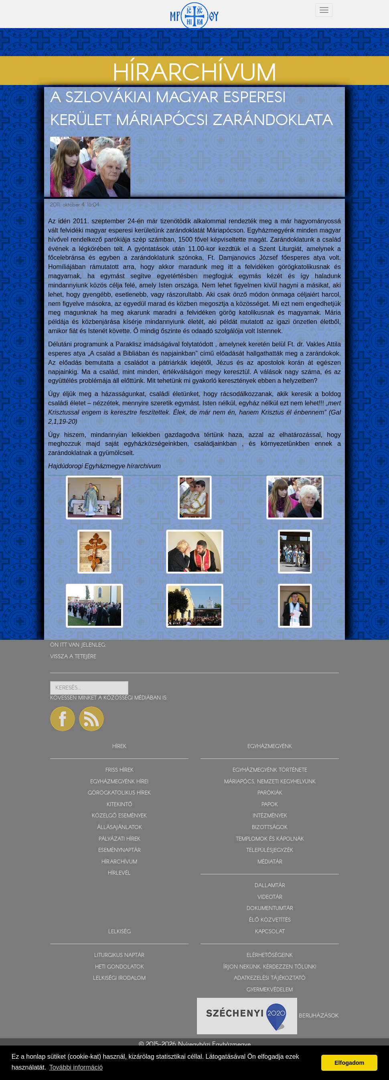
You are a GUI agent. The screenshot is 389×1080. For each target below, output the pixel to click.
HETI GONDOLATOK (119, 967)
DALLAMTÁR (270, 886)
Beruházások (319, 1016)
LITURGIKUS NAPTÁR (119, 955)
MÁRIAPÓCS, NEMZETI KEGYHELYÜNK (270, 782)
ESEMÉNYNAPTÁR (119, 850)
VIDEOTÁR (269, 897)
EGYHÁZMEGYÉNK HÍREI (119, 782)
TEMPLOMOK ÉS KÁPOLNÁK (270, 839)
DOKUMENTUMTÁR (270, 908)
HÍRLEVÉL (119, 873)
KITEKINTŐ (119, 805)
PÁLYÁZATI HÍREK (119, 839)
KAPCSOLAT (270, 932)
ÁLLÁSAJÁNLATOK (119, 827)
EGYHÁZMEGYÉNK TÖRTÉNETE (270, 770)
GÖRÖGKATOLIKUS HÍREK (119, 793)
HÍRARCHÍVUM (119, 862)
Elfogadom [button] (349, 1063)
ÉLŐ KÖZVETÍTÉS (270, 920)
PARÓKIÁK (269, 793)
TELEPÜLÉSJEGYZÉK (269, 850)
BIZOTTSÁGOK (270, 827)
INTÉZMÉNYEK (270, 816)
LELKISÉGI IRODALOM (119, 978)
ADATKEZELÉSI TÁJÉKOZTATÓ (270, 978)
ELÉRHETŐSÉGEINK (270, 955)
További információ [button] (76, 1067)
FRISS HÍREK (119, 770)
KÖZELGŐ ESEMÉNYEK (119, 816)
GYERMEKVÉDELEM (270, 990)
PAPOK (269, 805)
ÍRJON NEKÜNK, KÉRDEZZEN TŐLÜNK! (269, 967)
